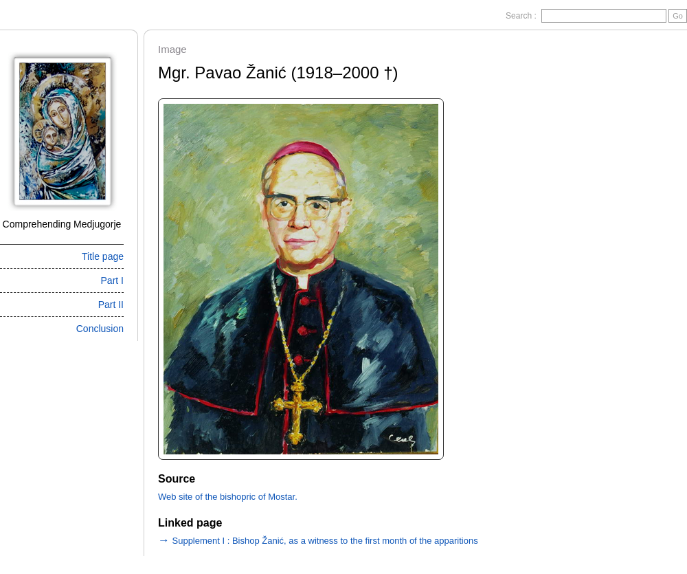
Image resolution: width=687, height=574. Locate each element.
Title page (103, 256)
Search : (522, 16)
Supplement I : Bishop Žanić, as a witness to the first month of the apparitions (318, 541)
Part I (112, 280)
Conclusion (100, 328)
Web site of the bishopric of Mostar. (227, 497)
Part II (111, 304)
